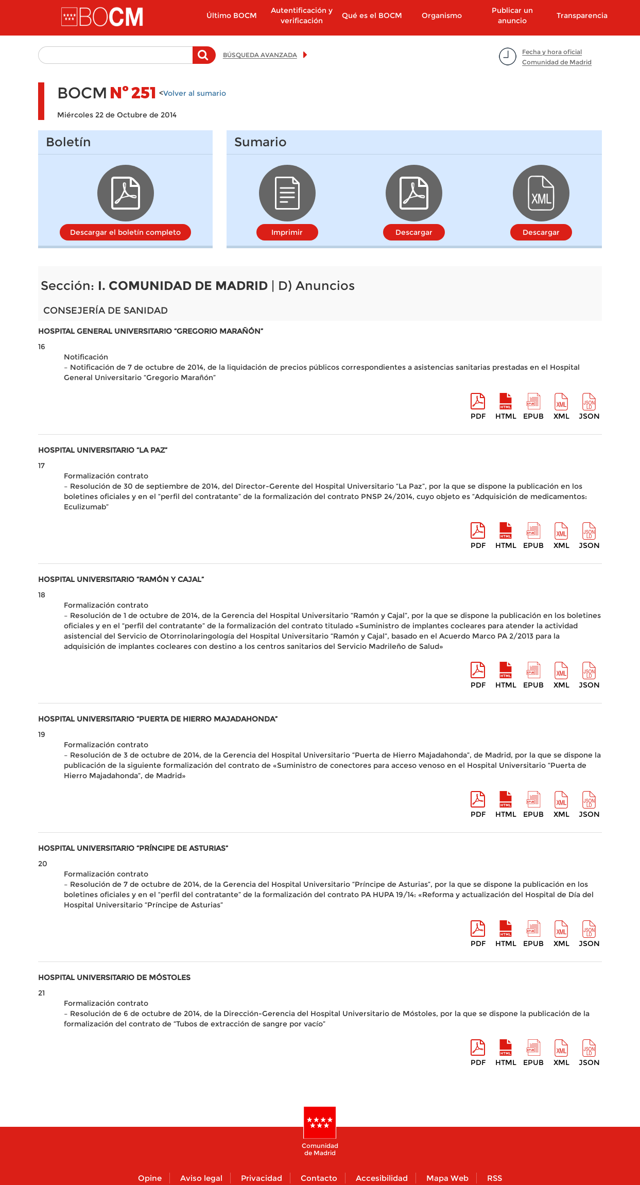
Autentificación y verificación (302, 15)
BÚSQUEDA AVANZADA (260, 55)
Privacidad (261, 1178)
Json (589, 416)
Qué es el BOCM (372, 15)
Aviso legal (201, 1178)
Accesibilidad (382, 1178)
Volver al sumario (194, 93)
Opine (150, 1178)
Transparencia (582, 15)
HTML (505, 416)
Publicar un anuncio (512, 15)
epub (533, 416)
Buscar (204, 60)
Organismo (442, 15)
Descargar (414, 232)
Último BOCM (231, 15)
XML (561, 416)
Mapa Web (447, 1178)
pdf (478, 416)
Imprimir (287, 232)
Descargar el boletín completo (125, 232)
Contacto (319, 1178)
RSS (494, 1178)
